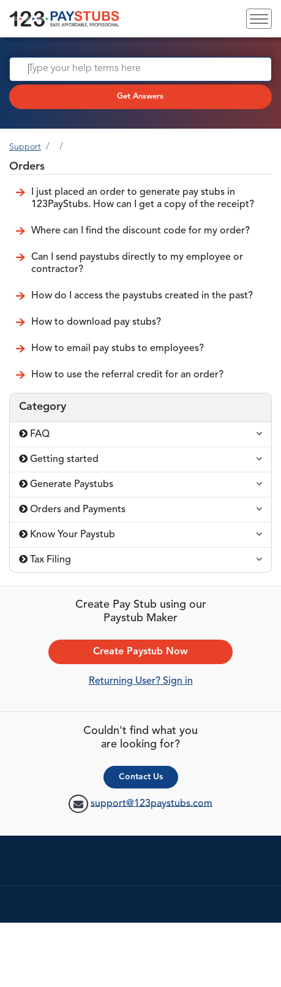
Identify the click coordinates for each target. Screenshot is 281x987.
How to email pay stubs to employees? (117, 349)
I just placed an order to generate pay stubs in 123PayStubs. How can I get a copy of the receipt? (142, 198)
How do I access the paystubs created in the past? (142, 296)
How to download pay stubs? (96, 322)
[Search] (140, 69)
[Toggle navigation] (259, 19)
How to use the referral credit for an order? (127, 375)
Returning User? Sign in (141, 681)
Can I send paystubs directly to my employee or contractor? (137, 263)
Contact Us (141, 777)
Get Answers (140, 96)
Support (25, 147)
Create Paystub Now (140, 652)
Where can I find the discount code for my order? (140, 231)
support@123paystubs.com (151, 803)
